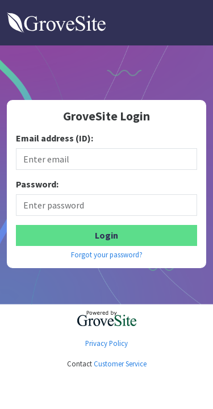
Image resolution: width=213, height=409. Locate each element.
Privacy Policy (106, 343)
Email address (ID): (54, 138)
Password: (37, 184)
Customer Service (120, 363)
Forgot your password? (107, 254)
